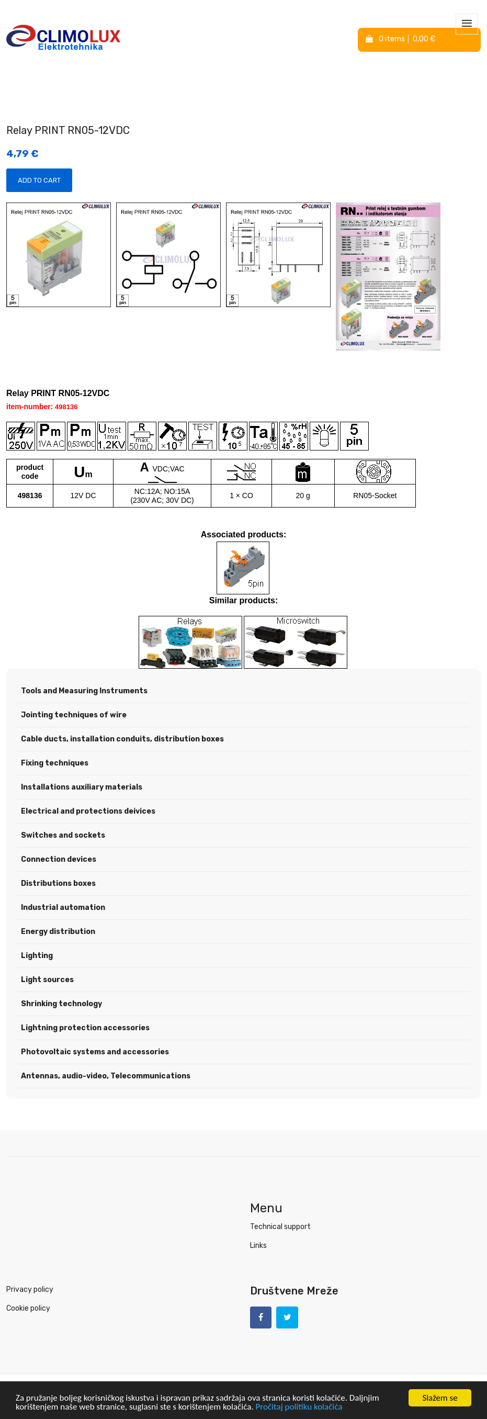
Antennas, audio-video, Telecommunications (105, 1076)
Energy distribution (58, 932)
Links (258, 1246)
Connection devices (58, 859)
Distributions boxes (58, 884)
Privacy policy (29, 1290)
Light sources (47, 980)
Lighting (37, 956)
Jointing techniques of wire (74, 715)
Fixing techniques (54, 763)
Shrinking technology (61, 1004)
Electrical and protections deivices (88, 811)
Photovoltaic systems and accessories (95, 1052)
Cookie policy (28, 1308)
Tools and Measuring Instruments (84, 691)
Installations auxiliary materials (81, 787)
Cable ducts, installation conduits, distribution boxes (122, 739)
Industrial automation (63, 908)
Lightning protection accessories (85, 1028)
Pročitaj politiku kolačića (299, 1407)
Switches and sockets (63, 835)
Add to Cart (39, 181)
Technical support (280, 1227)
